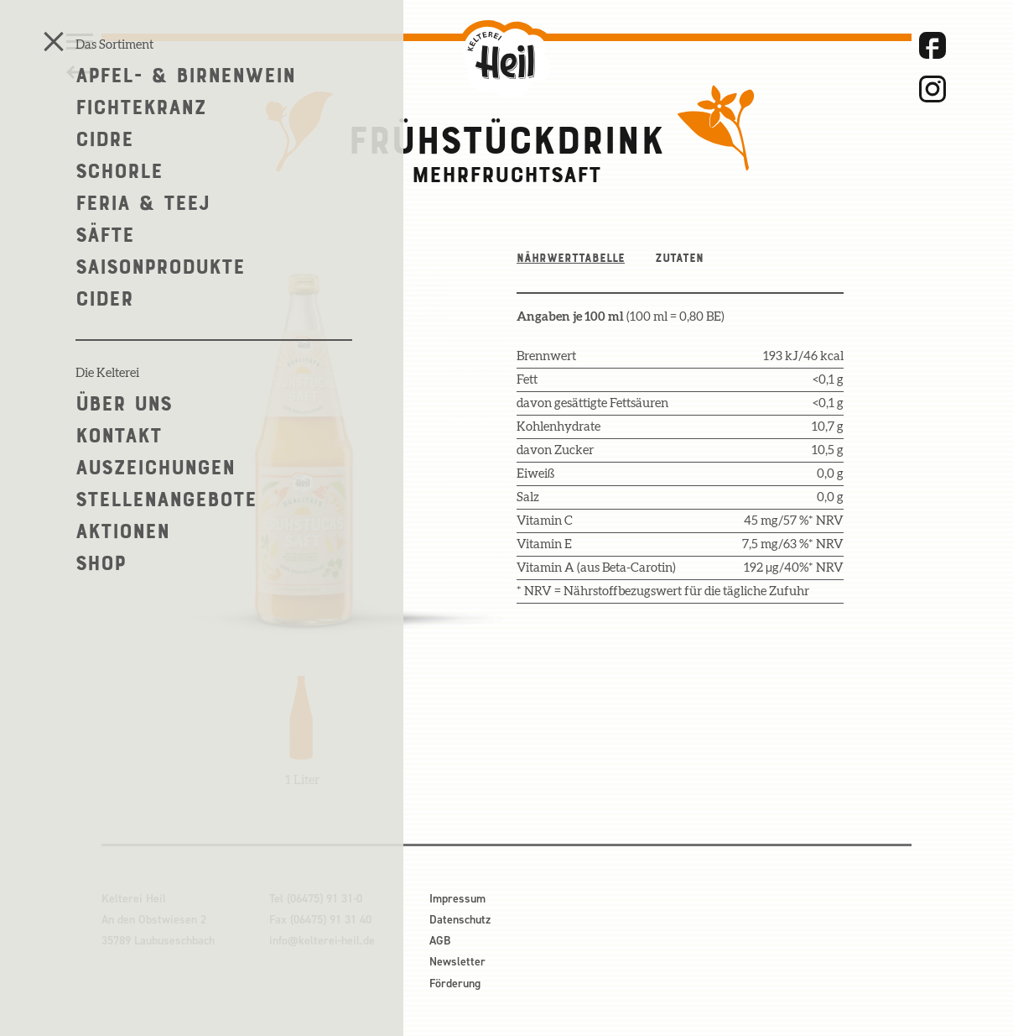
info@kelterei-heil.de (322, 941)
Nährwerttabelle (571, 257)
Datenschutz (460, 920)
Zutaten (679, 257)
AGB (439, 941)
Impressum (457, 899)
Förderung (455, 984)
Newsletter (457, 962)
